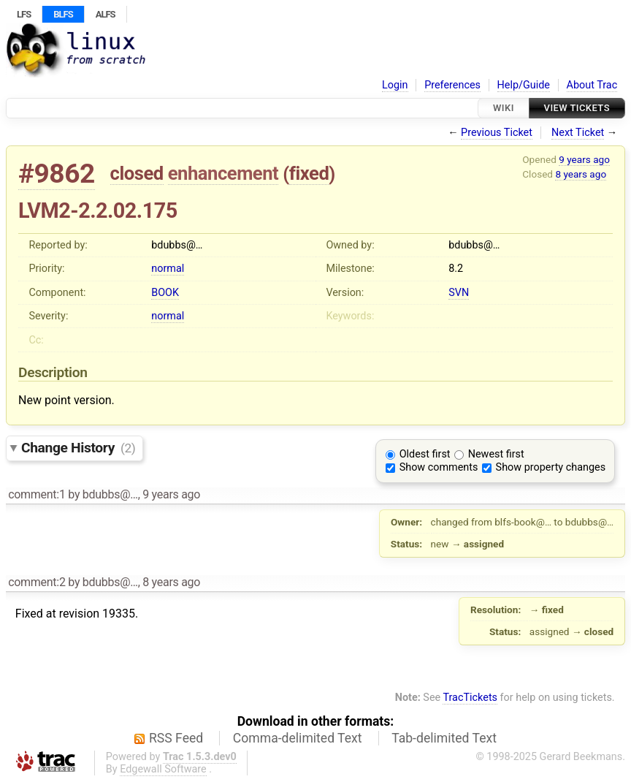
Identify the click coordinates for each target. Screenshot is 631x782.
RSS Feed (176, 738)
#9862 (56, 173)
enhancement (223, 173)
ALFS (105, 14)
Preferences (452, 85)
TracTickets (470, 697)
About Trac (592, 85)
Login (395, 85)
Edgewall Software (163, 769)
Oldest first (425, 454)
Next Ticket (577, 132)
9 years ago (584, 159)
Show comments (438, 467)
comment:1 (36, 494)
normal (167, 268)
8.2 (455, 268)
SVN (458, 292)
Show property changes (550, 467)
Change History (78, 447)
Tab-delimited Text (444, 738)
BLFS (62, 14)
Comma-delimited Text (297, 738)
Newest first (496, 454)
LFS (24, 14)
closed (137, 173)
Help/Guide (523, 85)
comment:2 (36, 582)
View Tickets (577, 107)
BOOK (165, 292)
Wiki (503, 107)
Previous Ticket (496, 132)
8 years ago (580, 174)
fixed (309, 173)
